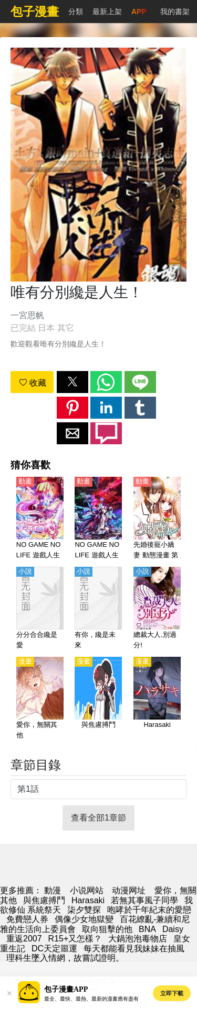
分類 (75, 11)
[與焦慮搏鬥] (98, 698)
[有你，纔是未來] (98, 608)
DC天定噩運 (54, 948)
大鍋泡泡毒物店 (137, 938)
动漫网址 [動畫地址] (129, 890)
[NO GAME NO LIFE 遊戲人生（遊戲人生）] (40, 518)
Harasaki (88, 900)
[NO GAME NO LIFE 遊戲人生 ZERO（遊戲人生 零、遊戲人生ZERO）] (98, 518)
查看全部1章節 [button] (98, 817)
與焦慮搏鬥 (44, 900)
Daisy (172, 929)
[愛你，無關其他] (40, 698)
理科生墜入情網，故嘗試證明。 (65, 957)
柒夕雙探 (84, 909)
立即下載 (171, 993)
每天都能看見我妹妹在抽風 (134, 948)
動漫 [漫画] (52, 890)
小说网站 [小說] (86, 890)
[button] (72, 382)
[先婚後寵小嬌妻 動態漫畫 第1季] (157, 518)
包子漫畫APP (66, 989)
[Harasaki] (157, 698)
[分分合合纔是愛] (40, 608)
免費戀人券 (27, 919)
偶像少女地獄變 (84, 919)
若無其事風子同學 (144, 900)
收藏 (32, 382)
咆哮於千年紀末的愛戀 (149, 909)
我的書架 (175, 11)
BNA (147, 929)
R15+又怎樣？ (75, 938)
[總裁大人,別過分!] (157, 608)
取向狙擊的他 (107, 929)
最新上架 (107, 11)
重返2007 (24, 938)
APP (139, 11)
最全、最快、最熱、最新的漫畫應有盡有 (91, 999)
